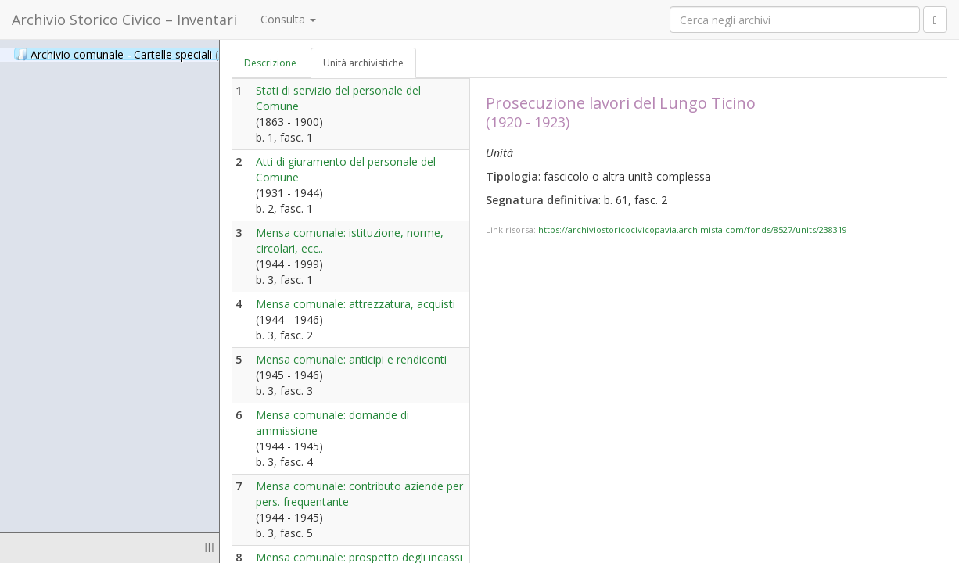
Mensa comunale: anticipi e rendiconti (351, 359)
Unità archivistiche (363, 63)
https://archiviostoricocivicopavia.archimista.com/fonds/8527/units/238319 (692, 229)
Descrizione (270, 63)
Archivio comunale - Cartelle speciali (128, 54)
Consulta (288, 19)
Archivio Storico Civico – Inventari (124, 19)
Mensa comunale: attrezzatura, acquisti (355, 303)
